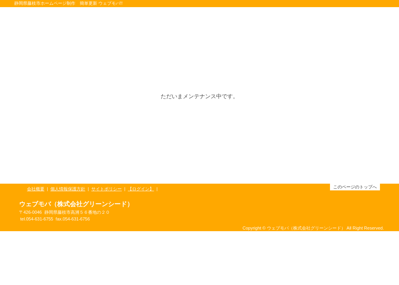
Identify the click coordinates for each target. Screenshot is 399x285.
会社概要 (35, 188)
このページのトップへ (355, 186)
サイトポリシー (106, 188)
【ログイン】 (141, 188)
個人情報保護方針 (67, 188)
